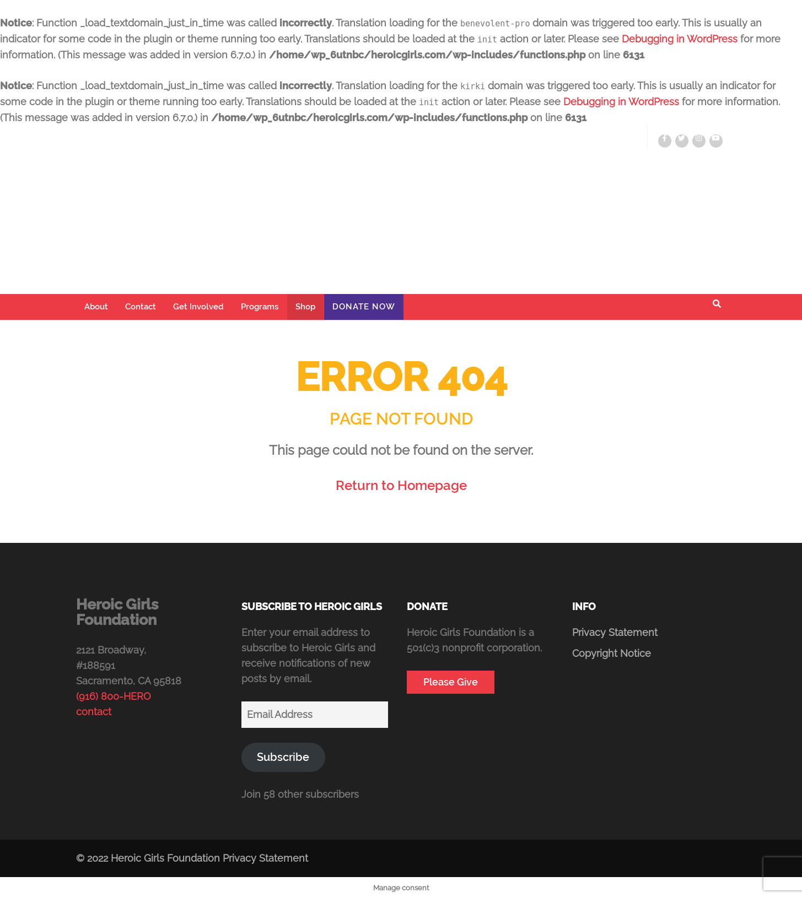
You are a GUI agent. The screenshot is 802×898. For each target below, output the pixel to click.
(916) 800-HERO (113, 696)
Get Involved (198, 307)
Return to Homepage (401, 485)
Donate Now (363, 307)
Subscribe (283, 757)
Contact (140, 307)
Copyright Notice (611, 653)
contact (93, 711)
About (96, 307)
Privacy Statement (615, 632)
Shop (305, 307)
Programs (259, 307)
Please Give (450, 682)
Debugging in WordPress (680, 39)
